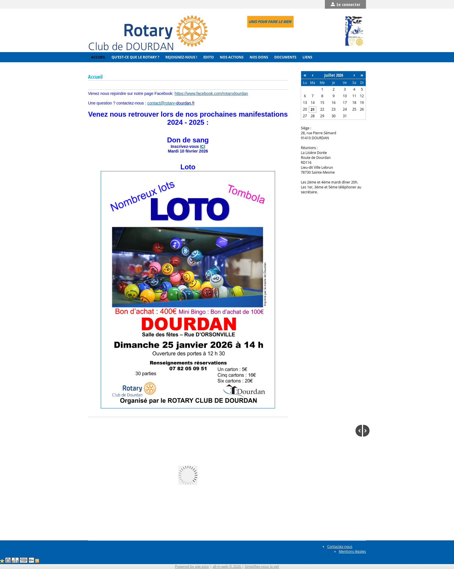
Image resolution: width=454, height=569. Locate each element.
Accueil (97, 57)
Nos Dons (258, 57)
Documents (284, 57)
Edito (208, 57)
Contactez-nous (339, 546)
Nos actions (231, 57)
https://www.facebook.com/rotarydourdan (211, 93)
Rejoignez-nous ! (180, 57)
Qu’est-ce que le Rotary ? (135, 57)
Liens (307, 57)
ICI (202, 146)
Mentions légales (352, 551)
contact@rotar (169, 103)
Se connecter (345, 4)
